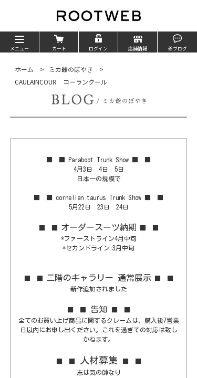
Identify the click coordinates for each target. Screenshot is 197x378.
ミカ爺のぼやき (71, 69)
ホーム (24, 69)
